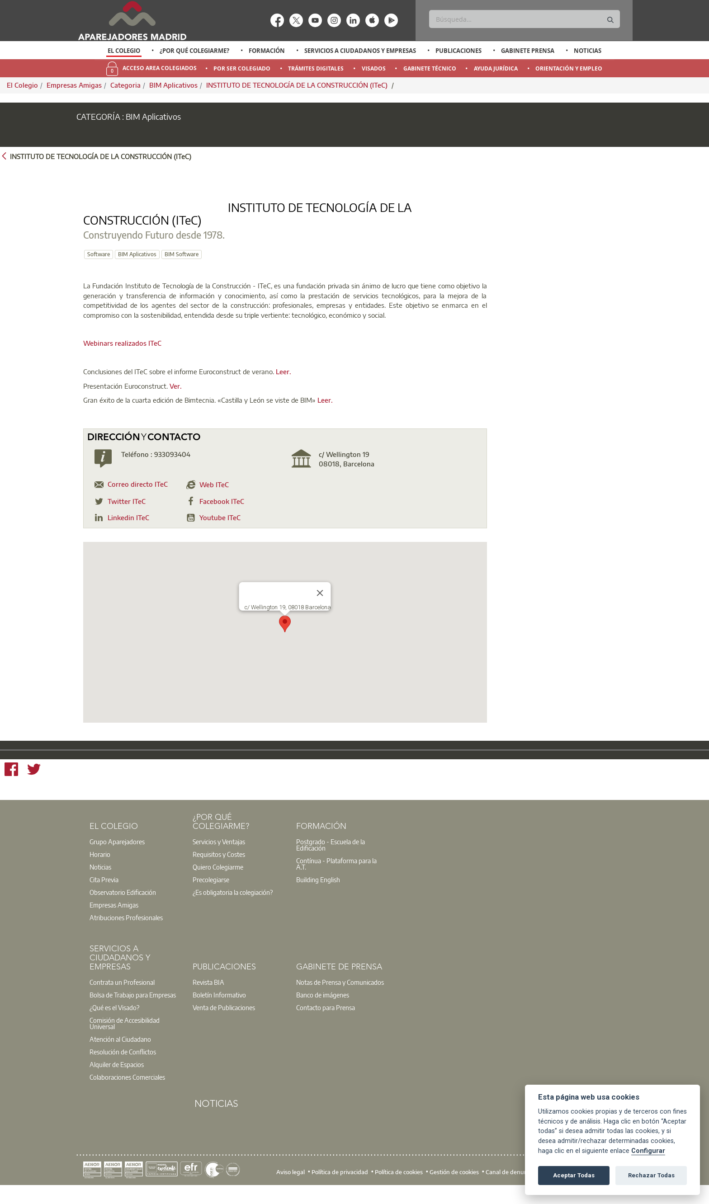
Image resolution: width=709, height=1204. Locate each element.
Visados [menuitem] (374, 68)
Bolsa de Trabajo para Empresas (133, 1009)
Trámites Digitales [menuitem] (316, 68)
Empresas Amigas (74, 85)
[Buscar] (524, 19)
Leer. (283, 385)
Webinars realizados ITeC (122, 357)
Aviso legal (290, 1186)
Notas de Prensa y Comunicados (340, 996)
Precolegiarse (211, 893)
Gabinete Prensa (527, 51)
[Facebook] (11, 785)
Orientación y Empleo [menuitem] (568, 68)
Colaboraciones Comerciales (127, 1091)
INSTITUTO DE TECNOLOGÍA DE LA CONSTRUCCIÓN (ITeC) (297, 85)
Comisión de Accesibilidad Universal (125, 1037)
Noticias (587, 51)
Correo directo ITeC (138, 498)
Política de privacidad (340, 1186)
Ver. (176, 400)
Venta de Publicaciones (224, 1021)
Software (243, 254)
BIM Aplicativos (173, 85)
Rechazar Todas (651, 1175)
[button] (285, 638)
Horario (100, 868)
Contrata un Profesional (122, 996)
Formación (267, 51)
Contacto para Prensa (325, 1021)
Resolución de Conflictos (123, 1066)
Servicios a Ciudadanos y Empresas (360, 51)
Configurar (648, 1151)
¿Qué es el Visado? (114, 1021)
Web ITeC (214, 499)
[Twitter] (34, 785)
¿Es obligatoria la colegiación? (233, 906)
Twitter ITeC (127, 515)
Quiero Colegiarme (218, 881)
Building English (318, 893)
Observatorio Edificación (123, 906)
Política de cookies (399, 1186)
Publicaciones (458, 51)
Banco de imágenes (322, 1009)
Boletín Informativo (219, 1009)
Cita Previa (104, 893)
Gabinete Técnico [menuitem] (429, 68)
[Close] (320, 607)
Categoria (125, 85)
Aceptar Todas (574, 1175)
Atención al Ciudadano (120, 1053)
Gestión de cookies (454, 1186)
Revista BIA (208, 996)
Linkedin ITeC (128, 531)
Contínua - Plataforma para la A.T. (336, 877)
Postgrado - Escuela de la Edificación (330, 858)
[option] (124, 51)
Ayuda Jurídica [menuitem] (496, 68)
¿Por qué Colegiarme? (194, 51)
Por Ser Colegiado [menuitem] (241, 68)
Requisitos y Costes (219, 868)
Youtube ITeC (220, 531)
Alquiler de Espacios (117, 1078)
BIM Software (326, 254)
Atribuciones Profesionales (126, 931)
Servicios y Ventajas (219, 855)
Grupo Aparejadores (117, 855)
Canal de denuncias (512, 1186)
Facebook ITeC (221, 515)
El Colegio (124, 51)
